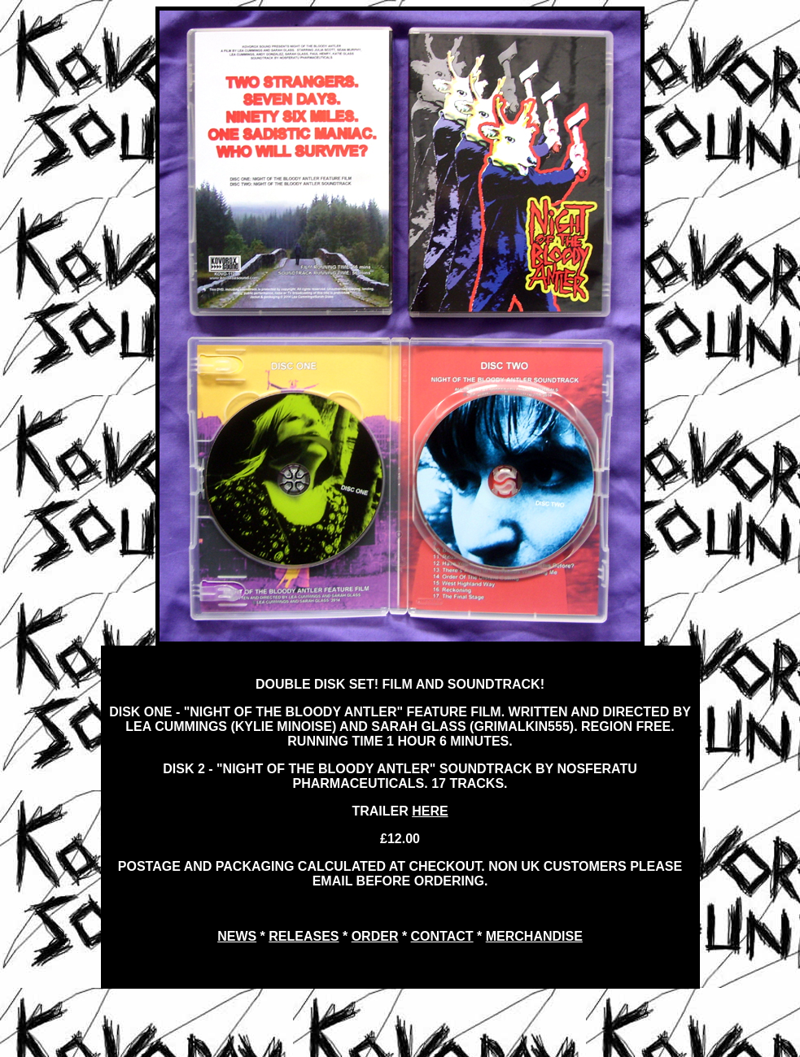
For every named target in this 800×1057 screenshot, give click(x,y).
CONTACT (442, 936)
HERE (430, 811)
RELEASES (304, 936)
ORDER (375, 936)
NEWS (236, 936)
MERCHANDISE (534, 936)
